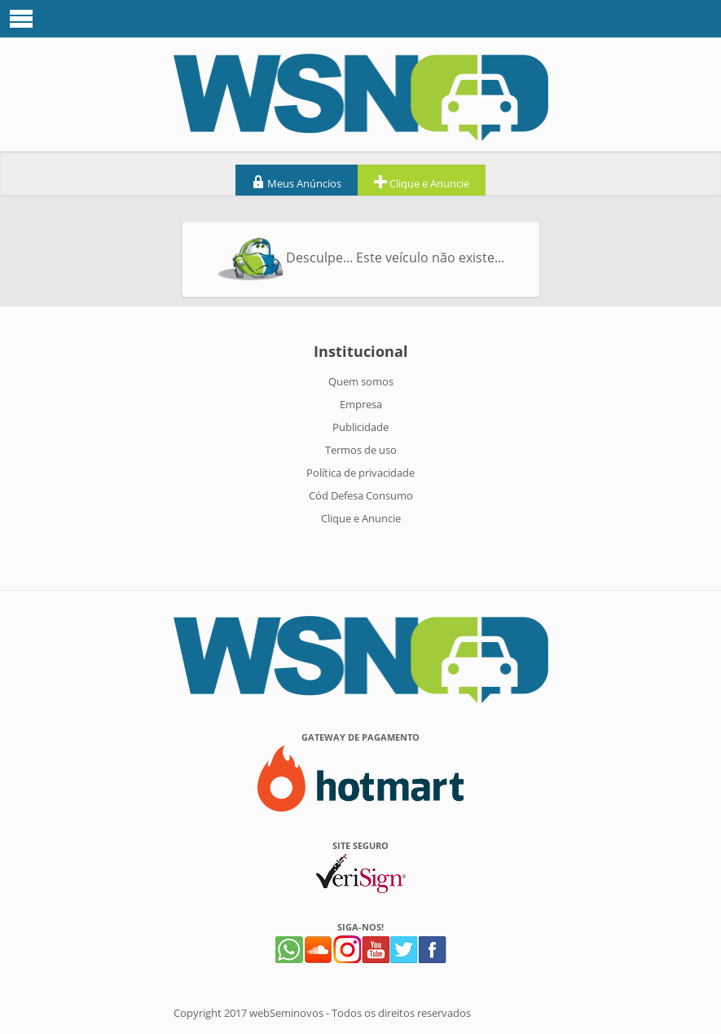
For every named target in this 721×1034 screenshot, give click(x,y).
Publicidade (360, 427)
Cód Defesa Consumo (361, 495)
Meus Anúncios (296, 182)
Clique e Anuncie (421, 182)
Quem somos (360, 381)
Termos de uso (361, 449)
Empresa (361, 404)
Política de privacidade (360, 472)
